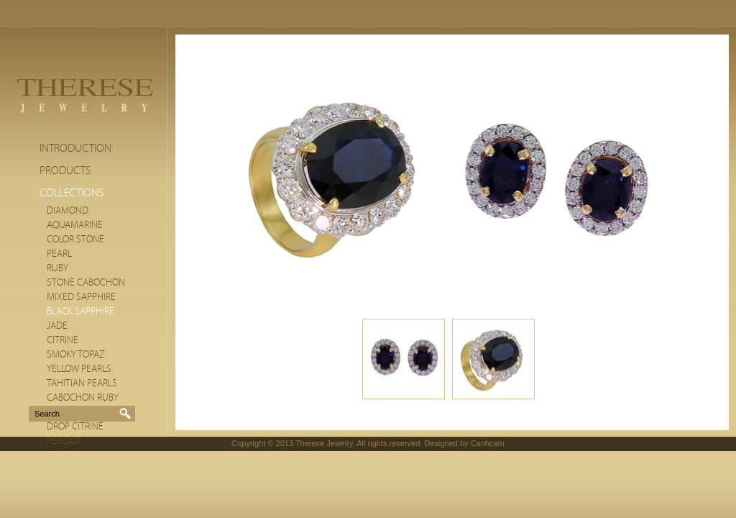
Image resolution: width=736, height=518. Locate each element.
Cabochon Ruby (83, 398)
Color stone (75, 240)
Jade (57, 326)
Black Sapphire (80, 311)
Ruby (57, 268)
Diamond (67, 211)
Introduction (75, 148)
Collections (72, 193)
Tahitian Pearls (82, 383)
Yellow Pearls (79, 369)
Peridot (64, 441)
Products (65, 170)
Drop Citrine (75, 427)
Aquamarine (75, 225)
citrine (62, 340)
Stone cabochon (86, 283)
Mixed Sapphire (81, 297)
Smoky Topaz (76, 355)
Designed (440, 443)
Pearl (59, 254)
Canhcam (488, 443)
